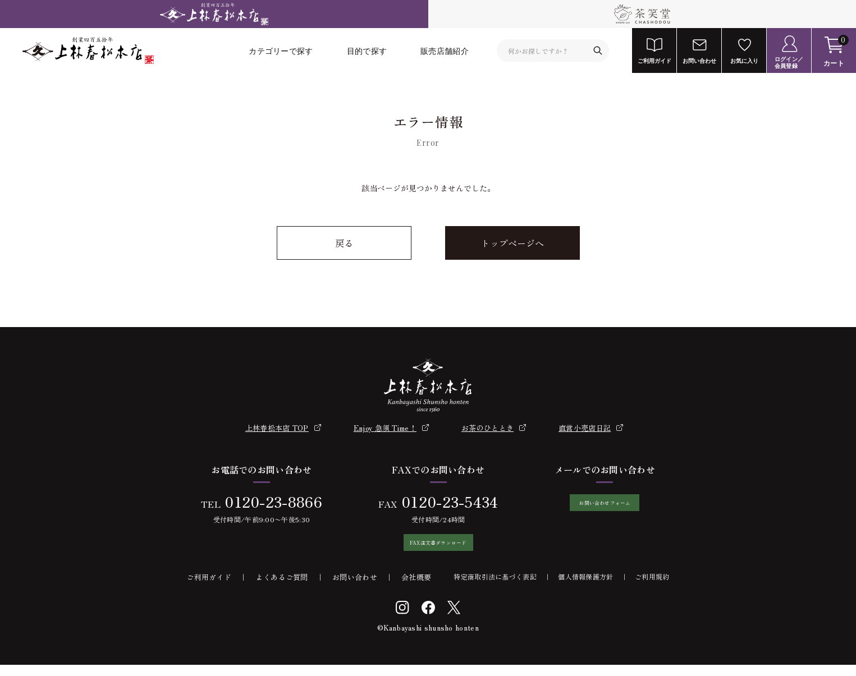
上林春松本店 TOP (277, 427)
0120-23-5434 (444, 501)
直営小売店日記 (585, 427)
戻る (344, 243)
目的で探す (367, 50)
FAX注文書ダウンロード (432, 548)
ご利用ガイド (208, 588)
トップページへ (512, 243)
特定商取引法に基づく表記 (495, 587)
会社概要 (416, 588)
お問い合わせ (354, 588)
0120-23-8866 (268, 501)
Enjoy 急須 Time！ (385, 427)
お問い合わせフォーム (605, 508)
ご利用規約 (652, 587)
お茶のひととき (487, 427)
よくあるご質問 (282, 588)
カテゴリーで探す (281, 50)
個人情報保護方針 (585, 587)
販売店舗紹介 (444, 50)
